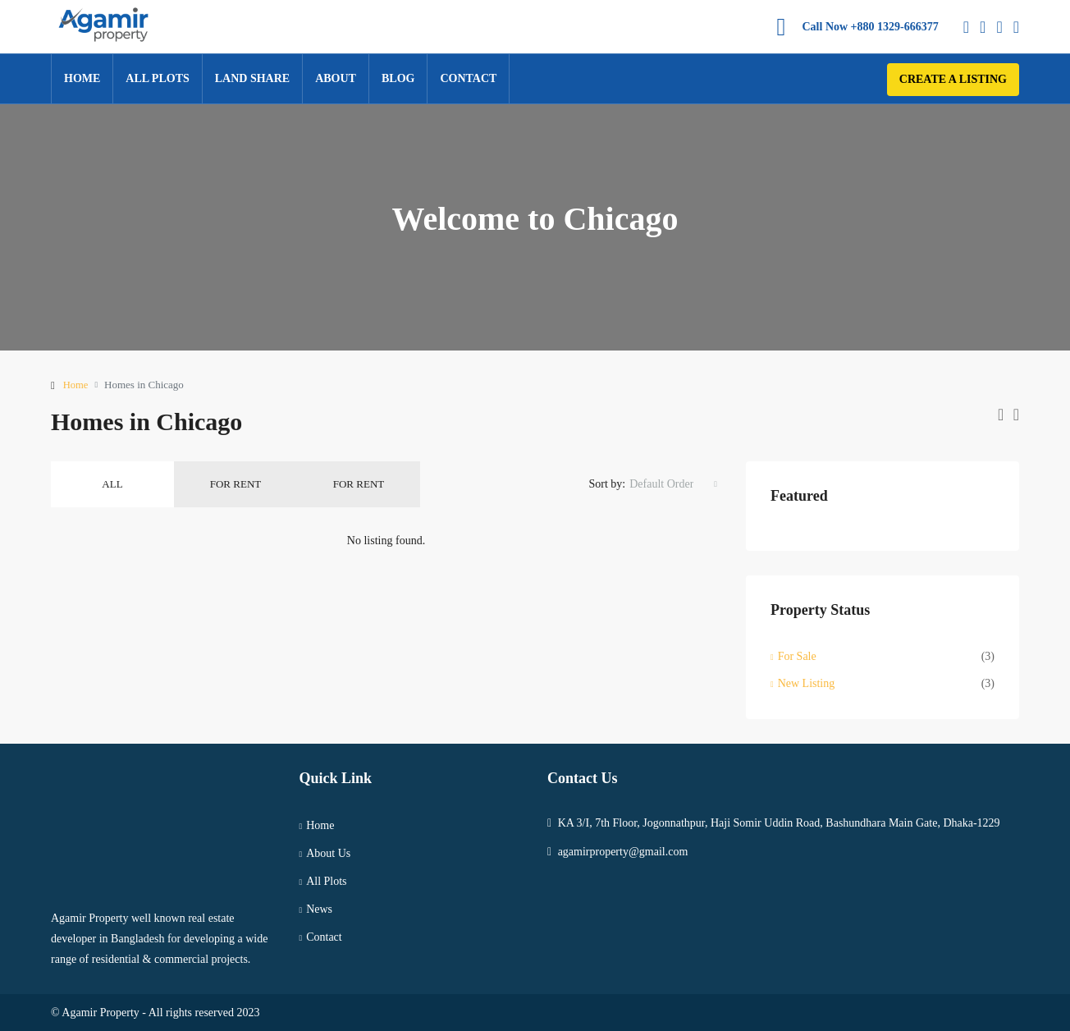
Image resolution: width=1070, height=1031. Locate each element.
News (319, 909)
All (112, 484)
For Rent (235, 484)
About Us (328, 853)
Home (82, 78)
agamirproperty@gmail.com (623, 851)
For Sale (797, 656)
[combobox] (673, 484)
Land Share (252, 78)
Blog (398, 78)
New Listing (806, 683)
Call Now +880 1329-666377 (870, 27)
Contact (468, 78)
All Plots (157, 78)
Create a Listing (953, 79)
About (335, 78)
